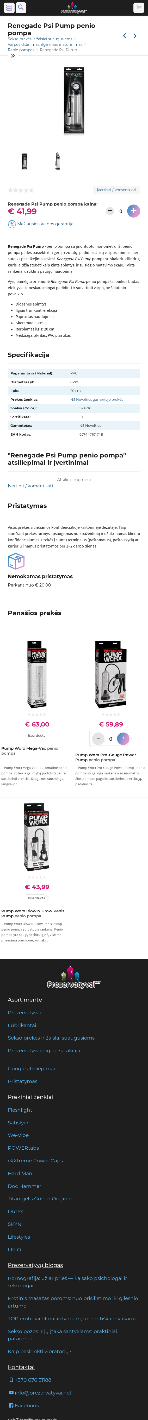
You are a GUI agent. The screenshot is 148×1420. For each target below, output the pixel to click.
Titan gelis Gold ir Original (40, 1198)
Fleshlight (20, 1110)
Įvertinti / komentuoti (116, 190)
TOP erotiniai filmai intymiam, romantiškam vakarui (72, 1318)
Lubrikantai (22, 1025)
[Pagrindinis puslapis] (74, 7)
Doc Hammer (24, 1186)
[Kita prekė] (135, 36)
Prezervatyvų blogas (35, 1265)
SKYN (14, 1224)
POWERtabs (23, 1148)
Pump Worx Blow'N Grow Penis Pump (32, 913)
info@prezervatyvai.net (40, 1393)
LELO (14, 1249)
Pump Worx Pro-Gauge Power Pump (105, 757)
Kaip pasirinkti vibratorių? (40, 1351)
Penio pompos (21, 50)
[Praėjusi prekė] (124, 36)
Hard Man (20, 1173)
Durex (15, 1211)
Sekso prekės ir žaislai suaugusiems (40, 39)
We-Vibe (18, 1135)
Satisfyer (18, 1122)
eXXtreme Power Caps (35, 1160)
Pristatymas (22, 1081)
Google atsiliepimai (31, 1068)
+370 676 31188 (29, 1380)
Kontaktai (21, 1367)
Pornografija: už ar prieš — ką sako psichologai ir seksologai (67, 1282)
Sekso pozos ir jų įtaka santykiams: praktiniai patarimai (62, 1335)
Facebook (23, 1405)
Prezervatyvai (24, 1012)
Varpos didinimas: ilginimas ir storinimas (45, 44)
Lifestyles (19, 1237)
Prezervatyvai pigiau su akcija (44, 1050)
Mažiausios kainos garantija (40, 224)
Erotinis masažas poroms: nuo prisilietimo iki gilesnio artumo (73, 1302)
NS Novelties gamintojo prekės (96, 399)
